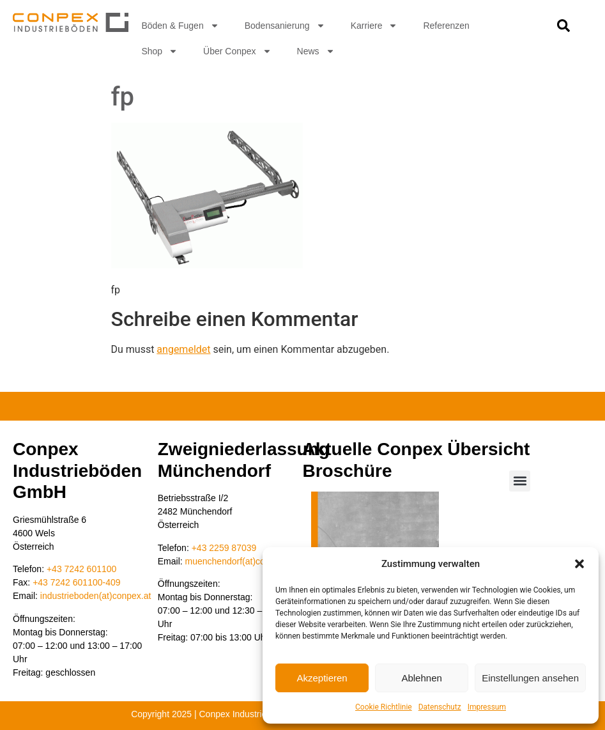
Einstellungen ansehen (530, 677)
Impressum (487, 707)
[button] (579, 563)
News (316, 51)
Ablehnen (421, 677)
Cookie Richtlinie (383, 707)
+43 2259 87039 (224, 548)
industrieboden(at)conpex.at (95, 596)
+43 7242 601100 (81, 569)
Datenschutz (439, 707)
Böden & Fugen (179, 25)
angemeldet (183, 349)
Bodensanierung (285, 25)
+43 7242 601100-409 (76, 582)
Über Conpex (237, 51)
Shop (159, 51)
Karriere (374, 25)
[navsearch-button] (563, 29)
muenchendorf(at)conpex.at (240, 561)
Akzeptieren (321, 677)
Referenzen (446, 25)
